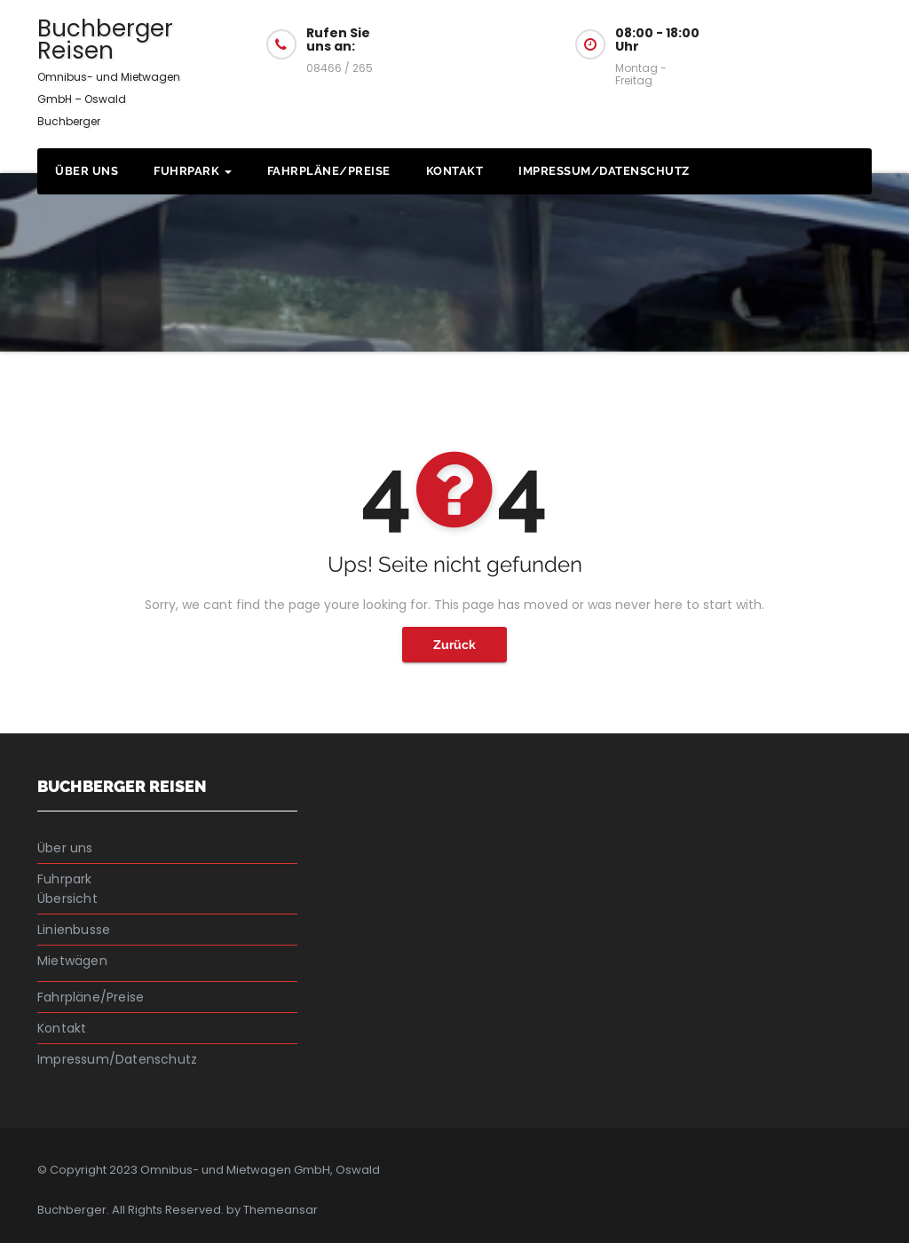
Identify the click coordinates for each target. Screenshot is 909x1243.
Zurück (454, 644)
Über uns (86, 171)
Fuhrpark (193, 171)
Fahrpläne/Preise (329, 171)
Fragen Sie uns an (813, 43)
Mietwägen (72, 961)
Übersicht (67, 898)
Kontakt (455, 171)
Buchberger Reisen (108, 70)
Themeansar (280, 1209)
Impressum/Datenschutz (604, 171)
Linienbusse (73, 929)
